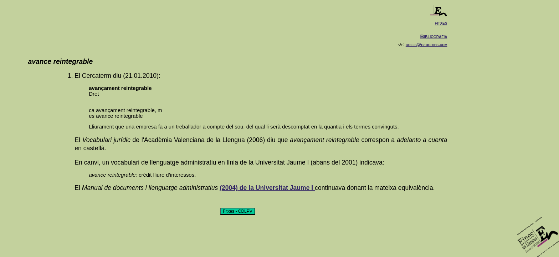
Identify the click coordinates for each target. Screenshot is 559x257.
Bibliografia (433, 36)
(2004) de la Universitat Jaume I (267, 187)
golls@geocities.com (426, 44)
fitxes (441, 23)
